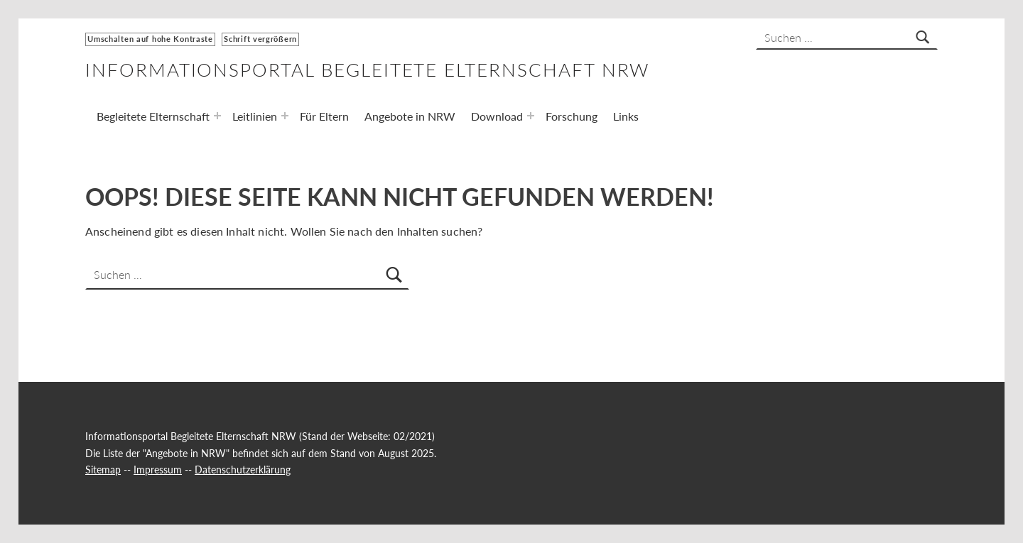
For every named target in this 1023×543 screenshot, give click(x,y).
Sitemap (103, 470)
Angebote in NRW (409, 116)
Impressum (158, 470)
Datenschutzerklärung (243, 470)
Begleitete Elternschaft (153, 116)
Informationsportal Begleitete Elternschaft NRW (367, 69)
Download (497, 116)
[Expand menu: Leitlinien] (284, 115)
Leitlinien (254, 116)
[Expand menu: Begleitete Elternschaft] (217, 115)
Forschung (571, 116)
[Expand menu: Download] (530, 115)
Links (626, 116)
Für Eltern (324, 116)
